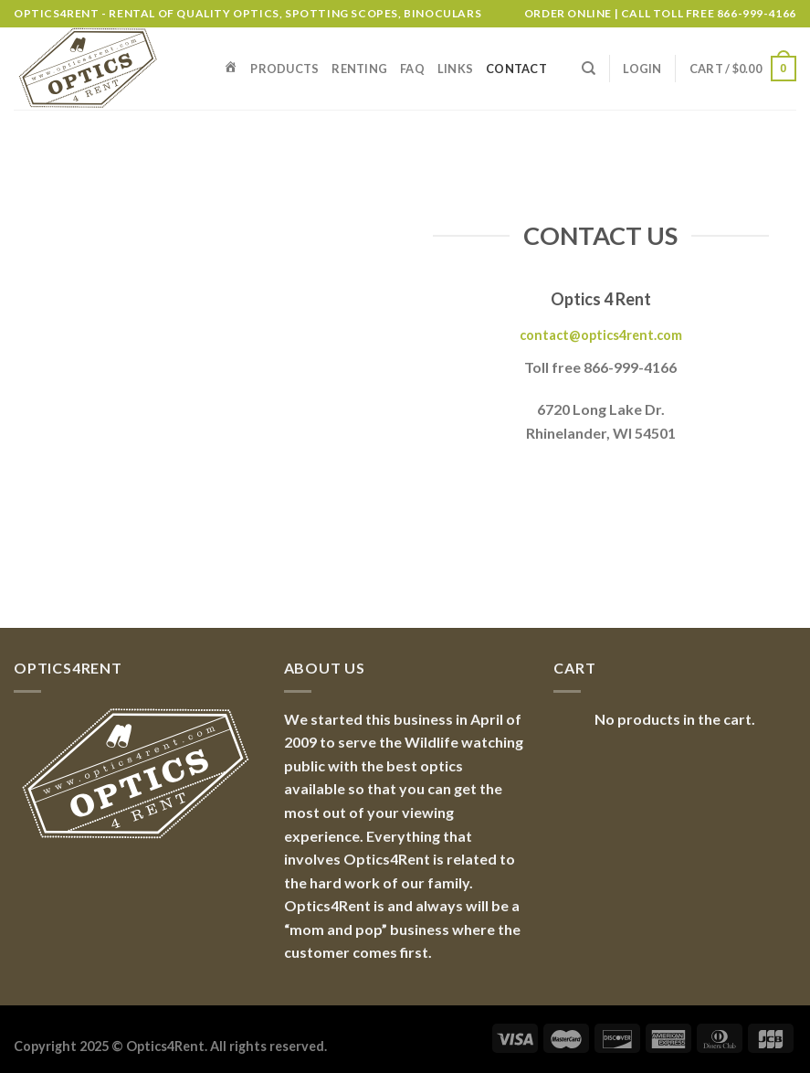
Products (284, 68)
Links (455, 68)
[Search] (588, 68)
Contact (516, 68)
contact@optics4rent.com (601, 335)
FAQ (412, 68)
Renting (359, 68)
